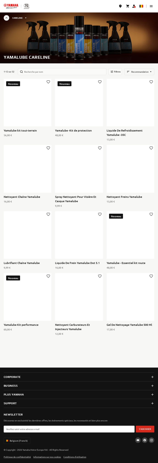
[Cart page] (128, 6)
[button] (151, 6)
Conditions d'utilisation (74, 456)
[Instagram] (151, 440)
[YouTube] (138, 440)
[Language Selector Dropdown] (141, 6)
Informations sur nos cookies (47, 456)
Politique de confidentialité (17, 456)
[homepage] (11, 6)
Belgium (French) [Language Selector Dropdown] (16, 440)
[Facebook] (145, 440)
